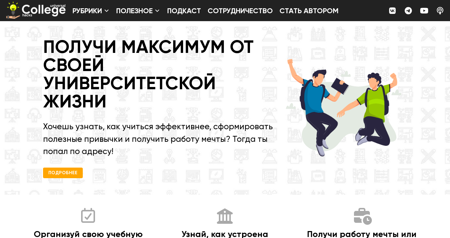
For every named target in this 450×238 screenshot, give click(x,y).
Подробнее (62, 173)
